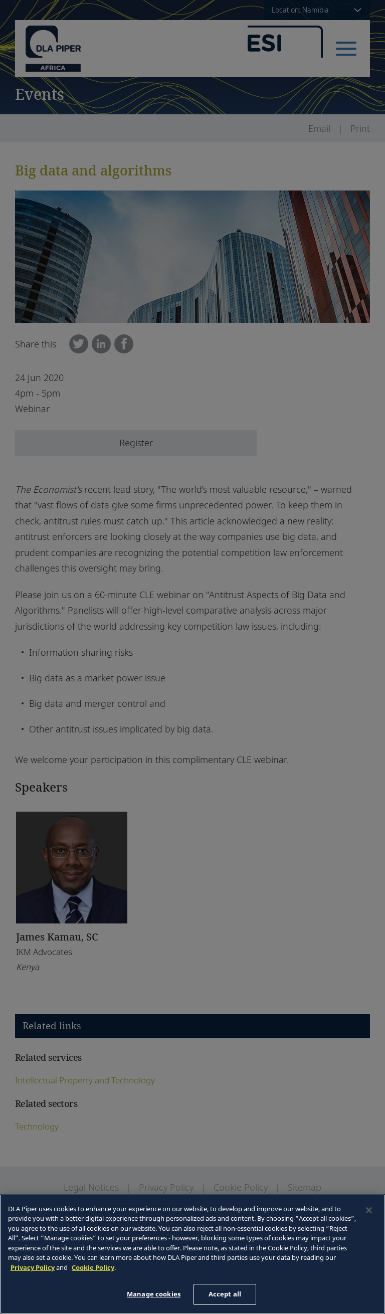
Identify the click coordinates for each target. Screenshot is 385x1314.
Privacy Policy (33, 1267)
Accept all (225, 1293)
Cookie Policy (93, 1267)
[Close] (369, 1210)
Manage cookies (153, 1293)
